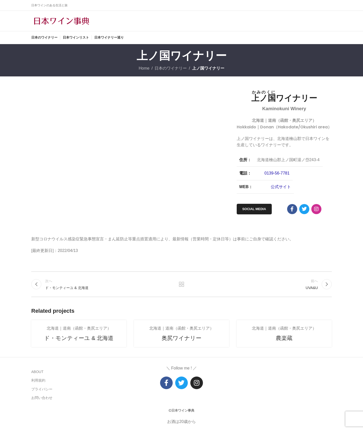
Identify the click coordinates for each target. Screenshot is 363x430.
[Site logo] (61, 20)
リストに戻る (182, 284)
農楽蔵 (284, 338)
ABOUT (37, 372)
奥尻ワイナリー (181, 338)
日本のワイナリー (171, 68)
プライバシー (41, 389)
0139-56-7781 (277, 173)
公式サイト (281, 187)
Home (144, 68)
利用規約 (38, 380)
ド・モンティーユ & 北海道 (78, 338)
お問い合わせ (41, 398)
